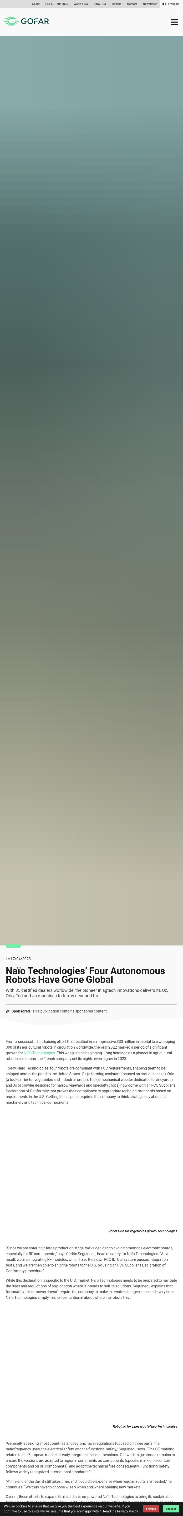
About (36, 4)
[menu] (174, 22)
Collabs (117, 4)
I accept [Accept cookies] (171, 1509)
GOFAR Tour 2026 (56, 4)
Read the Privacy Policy (120, 1511)
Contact (132, 4)
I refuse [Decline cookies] (151, 1509)
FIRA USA (100, 4)
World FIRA (81, 4)
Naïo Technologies (39, 1053)
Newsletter (150, 4)
